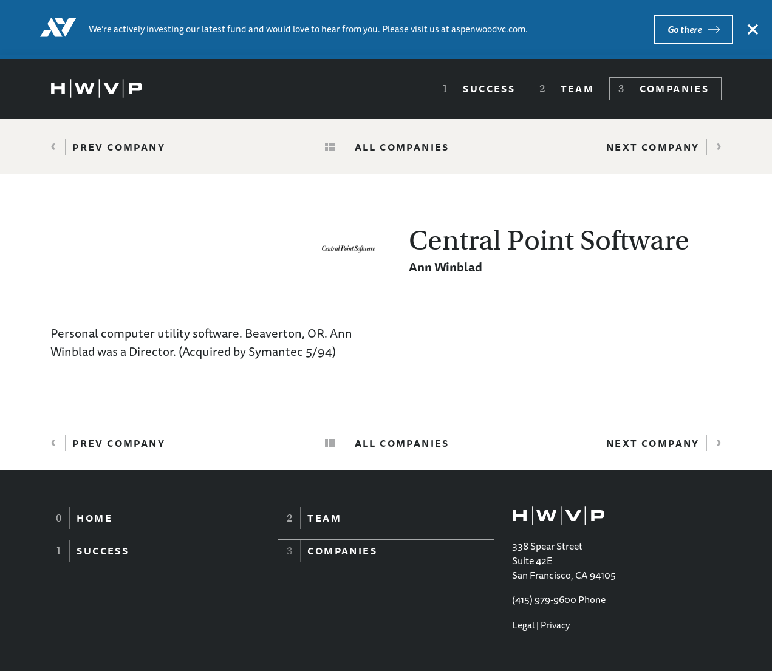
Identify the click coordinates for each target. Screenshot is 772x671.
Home (94, 518)
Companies (674, 89)
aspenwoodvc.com (488, 29)
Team (578, 89)
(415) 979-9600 (544, 599)
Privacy (555, 625)
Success (489, 89)
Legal (523, 625)
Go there (685, 29)
